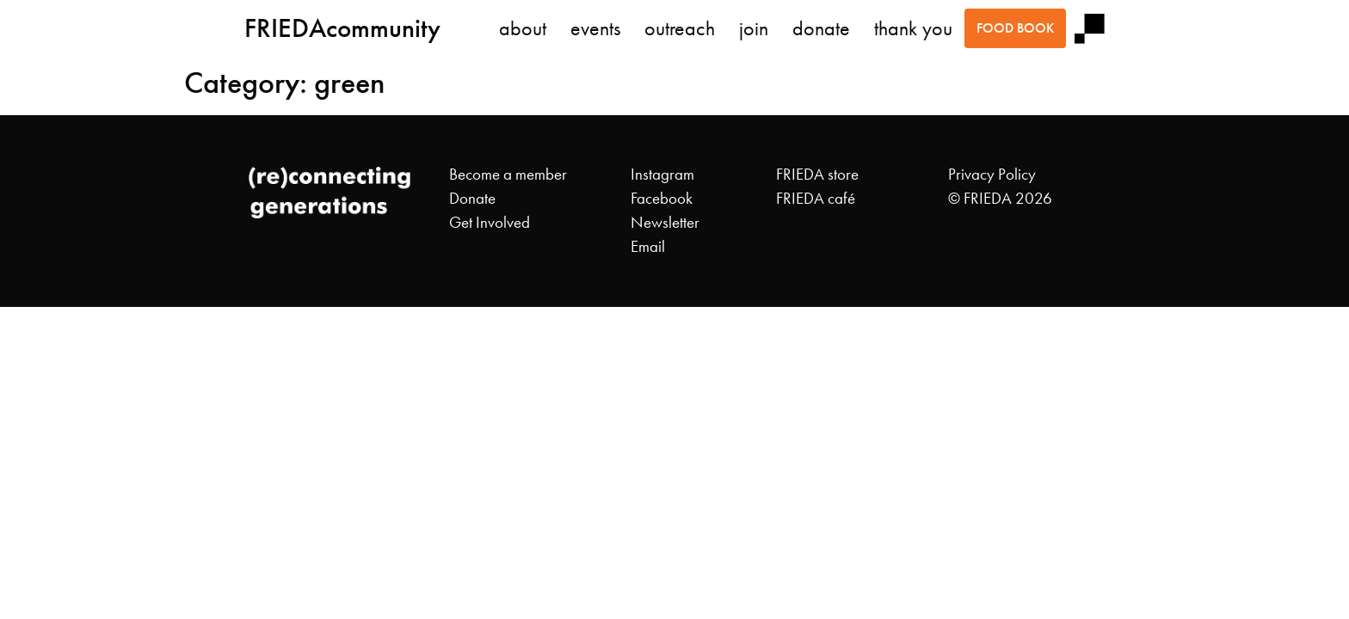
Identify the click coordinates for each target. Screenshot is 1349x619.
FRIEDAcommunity (342, 28)
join (753, 28)
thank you (913, 28)
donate (821, 28)
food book (1015, 28)
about (522, 28)
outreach (679, 28)
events (595, 28)
